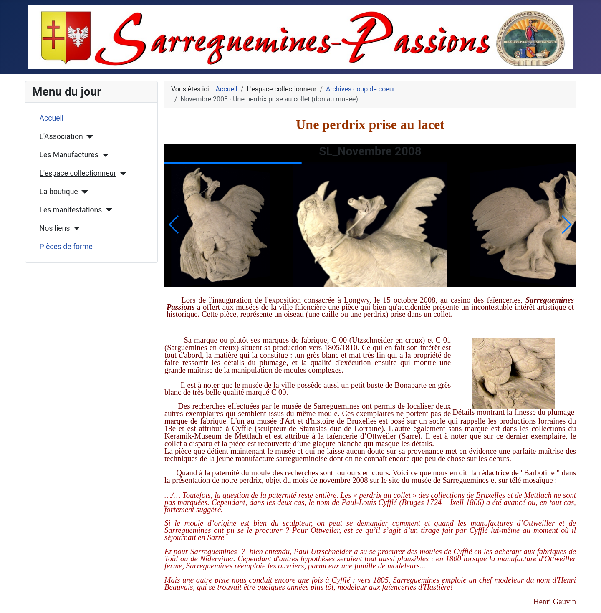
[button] (566, 224)
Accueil (51, 118)
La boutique (59, 191)
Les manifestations (71, 210)
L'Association (61, 136)
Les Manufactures (69, 155)
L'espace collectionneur (78, 173)
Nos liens (55, 228)
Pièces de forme (66, 246)
